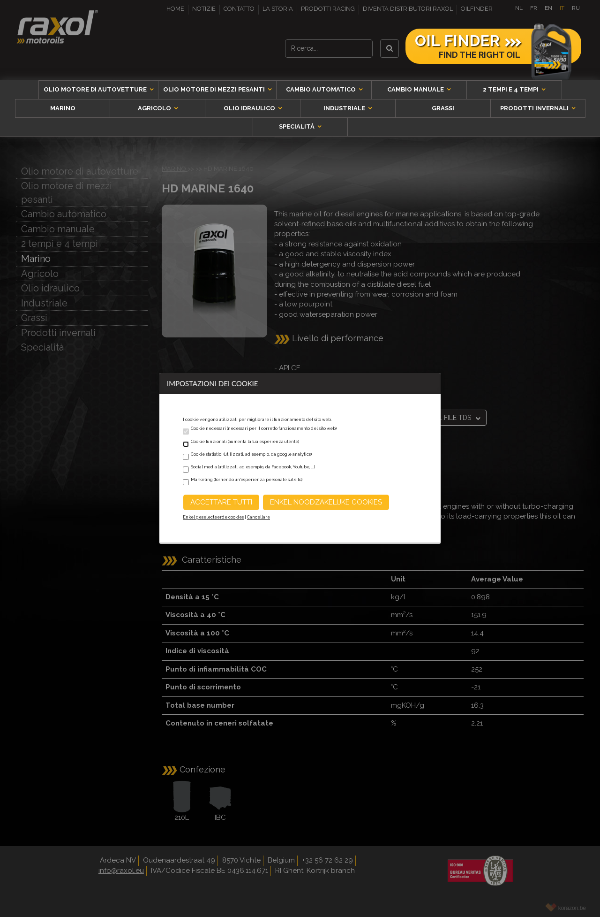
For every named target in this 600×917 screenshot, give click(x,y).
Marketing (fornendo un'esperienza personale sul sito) (246, 479)
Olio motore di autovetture (96, 89)
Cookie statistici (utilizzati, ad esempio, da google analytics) (251, 454)
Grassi (443, 108)
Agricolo (155, 108)
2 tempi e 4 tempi (511, 89)
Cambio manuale (416, 89)
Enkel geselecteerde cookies (213, 517)
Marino (62, 108)
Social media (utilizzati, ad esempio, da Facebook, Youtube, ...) (253, 467)
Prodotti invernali (535, 108)
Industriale (345, 108)
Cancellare (258, 517)
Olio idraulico (250, 108)
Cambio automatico (321, 89)
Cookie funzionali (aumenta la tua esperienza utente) (245, 441)
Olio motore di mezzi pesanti (214, 89)
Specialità (297, 126)
